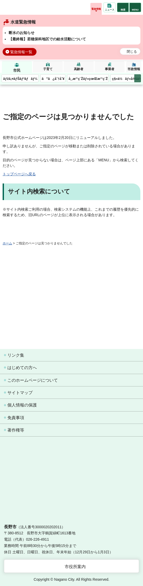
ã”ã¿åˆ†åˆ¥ (53, 79)
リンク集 (15, 355)
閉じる (132, 52)
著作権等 (15, 430)
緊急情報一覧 (21, 52)
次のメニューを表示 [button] (137, 78)
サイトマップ (20, 392)
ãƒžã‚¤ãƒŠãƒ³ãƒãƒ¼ (20, 79)
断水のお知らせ (21, 33)
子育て (48, 69)
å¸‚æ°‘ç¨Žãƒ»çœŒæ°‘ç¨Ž (88, 79)
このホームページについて (32, 380)
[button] (123, 7)
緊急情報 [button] (96, 9)
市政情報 (133, 69)
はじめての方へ (22, 367)
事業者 (109, 69)
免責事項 (15, 417)
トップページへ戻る (19, 174)
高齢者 (78, 69)
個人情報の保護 (22, 405)
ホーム (7, 243)
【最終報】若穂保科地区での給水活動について (47, 39)
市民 (17, 70)
